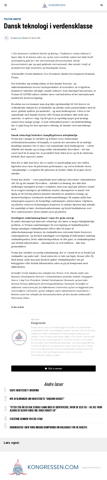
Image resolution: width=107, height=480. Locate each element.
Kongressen (17, 37)
